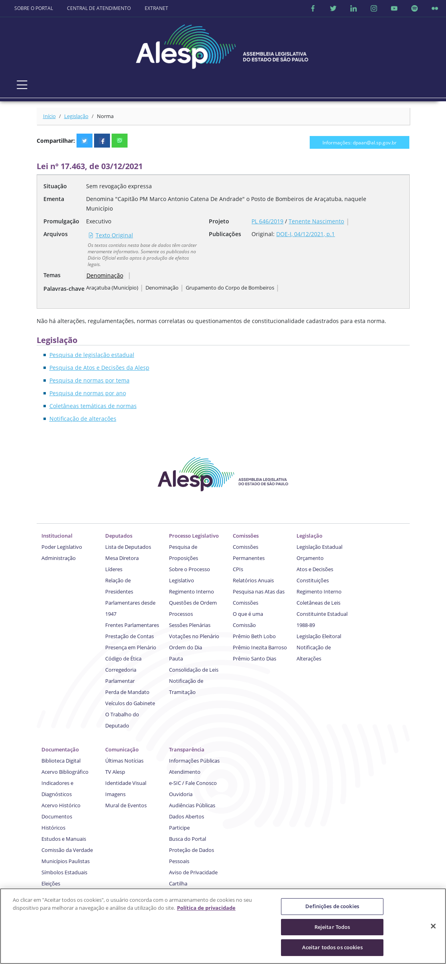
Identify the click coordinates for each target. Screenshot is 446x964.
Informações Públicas (194, 760)
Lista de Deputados (128, 546)
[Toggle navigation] (22, 85)
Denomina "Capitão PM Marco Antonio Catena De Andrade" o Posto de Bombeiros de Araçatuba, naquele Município (226, 203)
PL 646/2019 (267, 221)
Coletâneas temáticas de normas (93, 406)
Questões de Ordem (193, 602)
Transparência (186, 749)
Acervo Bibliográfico (64, 771)
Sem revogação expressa (119, 186)
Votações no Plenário (194, 636)
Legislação (76, 116)
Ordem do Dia (185, 647)
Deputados (118, 535)
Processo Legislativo (194, 535)
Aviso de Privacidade (193, 872)
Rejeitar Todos (332, 928)
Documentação (60, 749)
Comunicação (122, 749)
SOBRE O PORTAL (33, 8)
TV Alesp (115, 771)
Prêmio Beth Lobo (254, 636)
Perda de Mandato (127, 692)
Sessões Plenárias (189, 625)
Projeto (219, 221)
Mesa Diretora (122, 558)
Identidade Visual (125, 783)
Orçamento (310, 558)
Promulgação (61, 221)
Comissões (246, 535)
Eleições (50, 883)
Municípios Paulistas (65, 861)
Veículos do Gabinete (130, 703)
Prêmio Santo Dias (254, 658)
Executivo (98, 221)
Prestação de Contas (129, 636)
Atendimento (184, 771)
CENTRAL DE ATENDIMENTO (99, 8)
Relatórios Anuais (253, 580)
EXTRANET (156, 8)
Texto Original (110, 235)
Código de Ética (123, 658)
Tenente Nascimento (316, 221)
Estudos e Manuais (63, 838)
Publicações (225, 234)
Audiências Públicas (192, 805)
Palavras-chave (63, 288)
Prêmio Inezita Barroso (260, 647)
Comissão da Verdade (67, 850)
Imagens (115, 794)
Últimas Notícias (124, 760)
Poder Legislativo (61, 546)
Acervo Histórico (61, 805)
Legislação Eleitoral (319, 636)
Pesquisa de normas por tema (89, 380)
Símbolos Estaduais (64, 872)
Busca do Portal (187, 838)
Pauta (176, 658)
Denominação (104, 275)
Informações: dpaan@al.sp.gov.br (359, 142)
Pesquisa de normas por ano (87, 393)
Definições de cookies (332, 907)
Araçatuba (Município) (112, 287)
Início (49, 116)
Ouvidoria (181, 794)
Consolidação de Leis (193, 669)
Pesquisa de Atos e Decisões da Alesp (99, 367)
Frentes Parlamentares (132, 625)
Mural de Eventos (126, 805)
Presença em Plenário (130, 647)
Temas (52, 275)
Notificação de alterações (82, 418)
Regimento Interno (191, 591)
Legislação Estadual (319, 546)
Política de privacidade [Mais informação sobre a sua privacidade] (206, 909)
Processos (181, 613)
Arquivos (55, 234)
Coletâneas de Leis (318, 602)
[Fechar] (433, 927)
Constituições (313, 580)
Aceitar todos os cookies (332, 948)
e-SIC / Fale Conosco (193, 783)
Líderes (113, 569)
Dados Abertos (186, 816)
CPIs (238, 569)
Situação (55, 186)
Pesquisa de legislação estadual (91, 355)
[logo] (223, 44)
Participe (179, 827)
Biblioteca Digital (61, 760)
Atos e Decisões (315, 569)
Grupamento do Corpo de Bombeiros (230, 287)
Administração (58, 558)
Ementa (53, 199)
